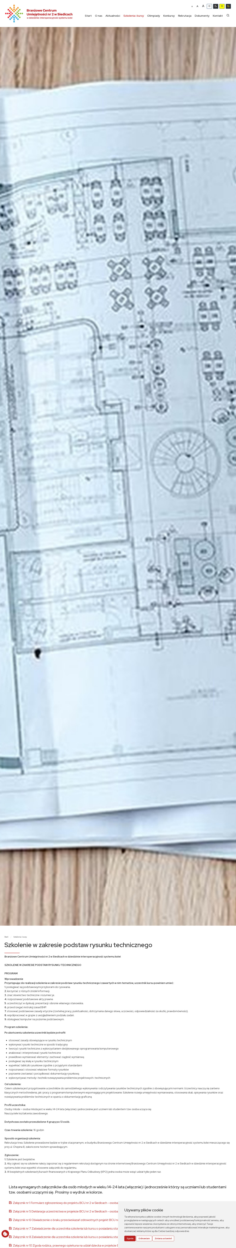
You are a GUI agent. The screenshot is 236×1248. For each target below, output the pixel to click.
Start (88, 15)
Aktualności (113, 15)
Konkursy (169, 15)
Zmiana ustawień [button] (163, 1238)
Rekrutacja (184, 15)
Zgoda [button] (130, 1238)
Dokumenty (202, 15)
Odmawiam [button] (144, 1238)
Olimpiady (153, 15)
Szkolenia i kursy (133, 15)
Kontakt (218, 15)
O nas (98, 15)
